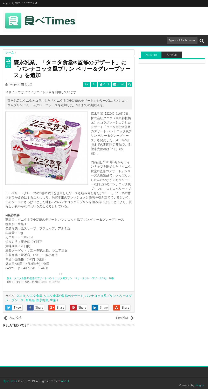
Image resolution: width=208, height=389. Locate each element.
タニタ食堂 (34, 296)
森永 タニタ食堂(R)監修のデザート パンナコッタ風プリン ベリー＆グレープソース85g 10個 (60, 278)
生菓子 (54, 300)
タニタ (20, 296)
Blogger (200, 385)
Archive (171, 54)
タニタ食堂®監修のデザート (63, 296)
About (65, 381)
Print (104, 84)
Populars (151, 54)
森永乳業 (42, 300)
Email (118, 84)
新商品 (30, 300)
